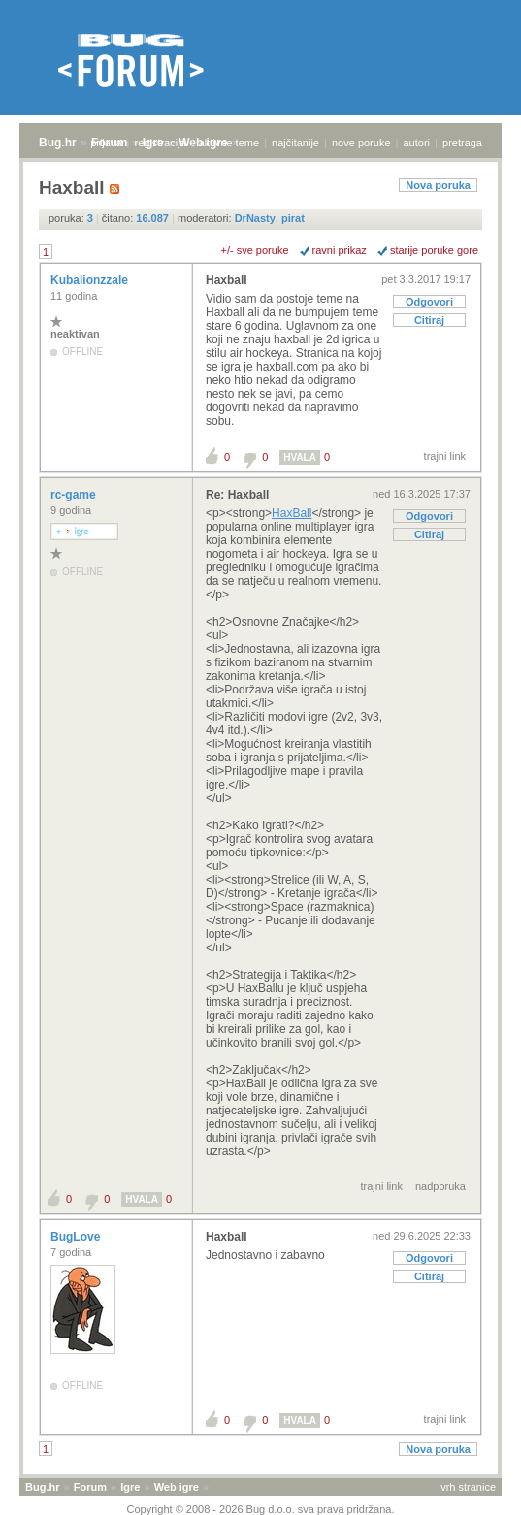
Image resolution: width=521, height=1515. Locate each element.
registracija (160, 142)
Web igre (176, 1487)
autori (417, 142)
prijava (105, 142)
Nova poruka (438, 185)
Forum (90, 1487)
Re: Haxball (237, 494)
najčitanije (295, 142)
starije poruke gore (434, 250)
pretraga (462, 142)
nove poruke (361, 142)
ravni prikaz (339, 250)
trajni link (445, 456)
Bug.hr (58, 142)
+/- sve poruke (255, 250)
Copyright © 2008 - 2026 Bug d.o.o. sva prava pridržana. (261, 1509)
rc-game (74, 494)
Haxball (226, 280)
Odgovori (429, 301)
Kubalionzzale (90, 280)
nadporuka (440, 1186)
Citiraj (429, 320)
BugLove (77, 1236)
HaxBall (291, 513)
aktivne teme (229, 142)
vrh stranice (468, 1487)
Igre (130, 1487)
